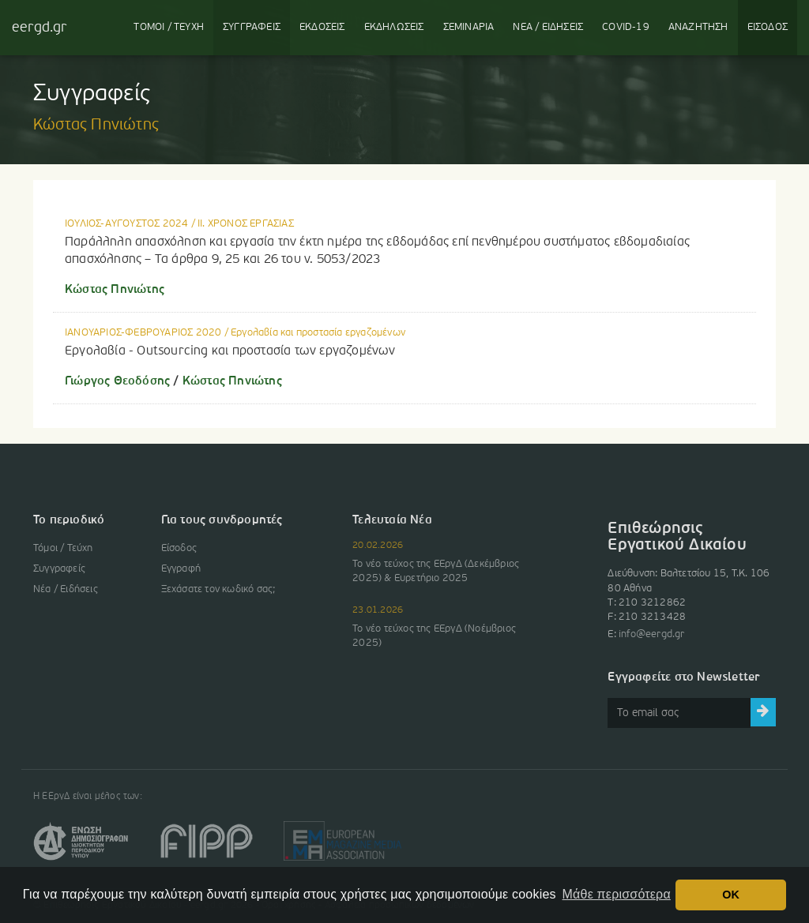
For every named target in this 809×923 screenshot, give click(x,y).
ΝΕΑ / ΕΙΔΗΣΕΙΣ (548, 27)
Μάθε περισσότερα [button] (617, 894)
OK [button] (730, 894)
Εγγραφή (181, 569)
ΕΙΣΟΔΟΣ (767, 27)
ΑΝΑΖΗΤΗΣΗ (698, 27)
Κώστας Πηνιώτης (114, 289)
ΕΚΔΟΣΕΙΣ (322, 27)
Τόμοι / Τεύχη (63, 548)
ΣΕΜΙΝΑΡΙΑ (469, 27)
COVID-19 (625, 27)
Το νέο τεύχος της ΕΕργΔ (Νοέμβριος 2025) (434, 636)
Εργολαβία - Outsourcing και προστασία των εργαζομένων (230, 351)
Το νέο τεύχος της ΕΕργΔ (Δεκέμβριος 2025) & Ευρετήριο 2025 (435, 571)
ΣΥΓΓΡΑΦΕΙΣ (251, 27)
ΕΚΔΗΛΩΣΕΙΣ (394, 27)
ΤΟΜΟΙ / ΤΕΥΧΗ (169, 27)
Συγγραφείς (59, 569)
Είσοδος (179, 548)
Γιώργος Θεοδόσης (117, 381)
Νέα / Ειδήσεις (65, 589)
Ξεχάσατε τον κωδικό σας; (218, 589)
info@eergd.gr (652, 634)
